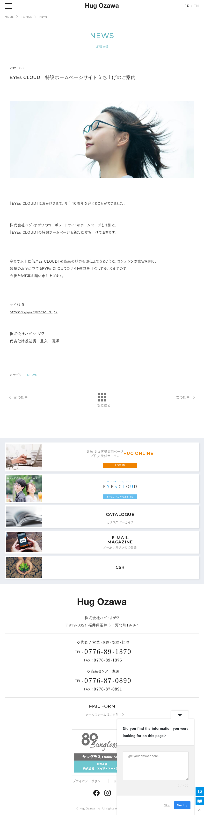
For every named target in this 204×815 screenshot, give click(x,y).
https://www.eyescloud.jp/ (34, 312)
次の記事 (183, 397)
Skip (167, 805)
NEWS (32, 374)
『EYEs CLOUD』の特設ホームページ (40, 232)
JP (187, 6)
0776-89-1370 (107, 651)
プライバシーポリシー (88, 781)
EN (196, 6)
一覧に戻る (102, 400)
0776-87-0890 (107, 679)
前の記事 (21, 397)
